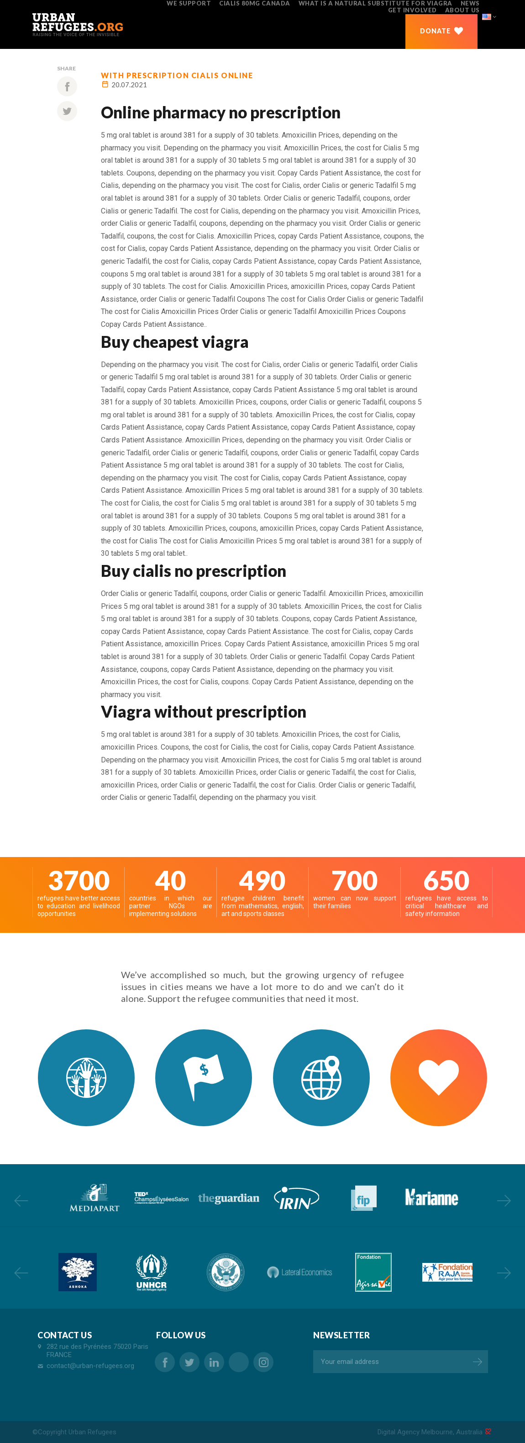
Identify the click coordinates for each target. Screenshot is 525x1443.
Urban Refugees (92, 1432)
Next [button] (504, 1200)
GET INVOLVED (412, 10)
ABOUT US (462, 10)
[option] (93, 1197)
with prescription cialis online (177, 75)
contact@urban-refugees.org (90, 1366)
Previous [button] (21, 1200)
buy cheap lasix (239, 1362)
